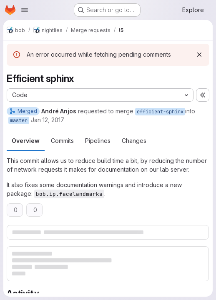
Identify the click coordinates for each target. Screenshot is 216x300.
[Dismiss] (199, 55)
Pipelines (98, 140)
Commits (62, 140)
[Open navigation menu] (24, 10)
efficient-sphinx (160, 111)
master (19, 120)
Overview (26, 140)
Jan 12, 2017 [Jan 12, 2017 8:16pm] (47, 119)
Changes (134, 140)
